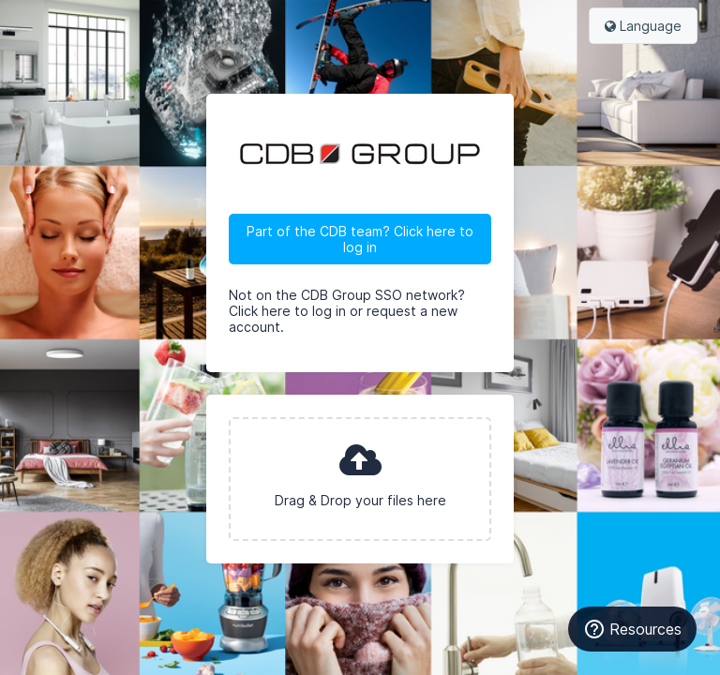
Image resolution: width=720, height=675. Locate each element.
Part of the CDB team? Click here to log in (360, 239)
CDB (360, 153)
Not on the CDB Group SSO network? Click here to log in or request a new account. (347, 311)
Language (643, 26)
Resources (632, 629)
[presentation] (360, 479)
